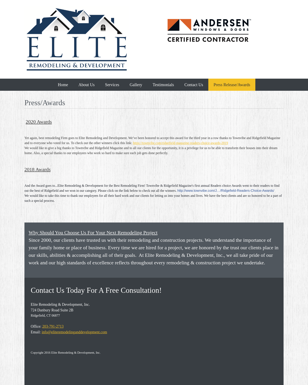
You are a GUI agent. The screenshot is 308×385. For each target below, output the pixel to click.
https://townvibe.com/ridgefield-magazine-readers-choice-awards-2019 (180, 143)
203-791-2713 (53, 326)
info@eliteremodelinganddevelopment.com (74, 332)
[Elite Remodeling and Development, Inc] (76, 39)
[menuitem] (63, 85)
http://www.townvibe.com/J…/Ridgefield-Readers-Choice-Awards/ (225, 190)
